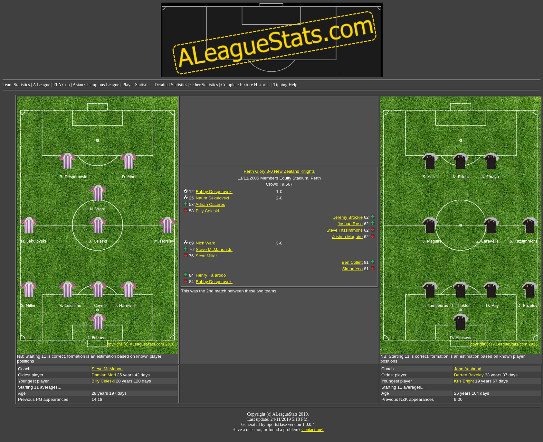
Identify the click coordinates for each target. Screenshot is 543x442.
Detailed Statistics (171, 84)
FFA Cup (61, 84)
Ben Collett (352, 262)
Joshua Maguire (347, 236)
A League (41, 84)
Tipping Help (285, 84)
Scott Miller (206, 255)
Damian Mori (103, 375)
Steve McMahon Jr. (214, 249)
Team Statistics (16, 84)
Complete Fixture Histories (245, 84)
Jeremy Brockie (348, 217)
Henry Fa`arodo (211, 275)
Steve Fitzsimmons (345, 230)
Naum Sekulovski (212, 198)
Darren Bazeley (469, 375)
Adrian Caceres (210, 204)
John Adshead (467, 368)
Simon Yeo (352, 268)
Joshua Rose (350, 223)
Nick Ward (205, 243)
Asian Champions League (96, 84)
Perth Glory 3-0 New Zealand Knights (279, 171)
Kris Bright (464, 381)
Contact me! (312, 429)
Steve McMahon (106, 368)
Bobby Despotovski (214, 191)
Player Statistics (136, 84)
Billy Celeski (207, 210)
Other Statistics (204, 84)
